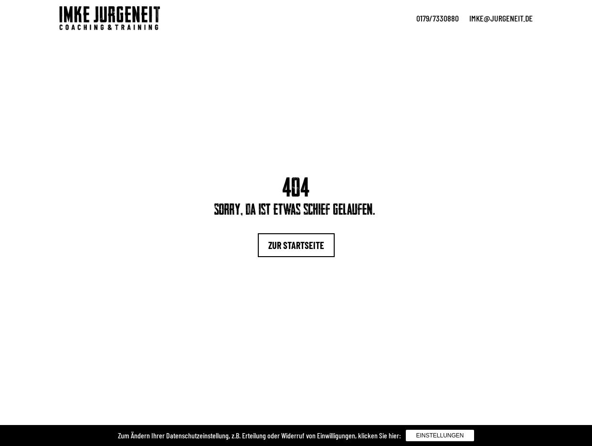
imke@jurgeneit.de (501, 18)
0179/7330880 (437, 18)
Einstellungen (440, 435)
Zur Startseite (296, 245)
